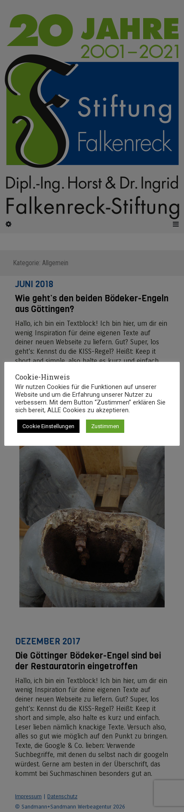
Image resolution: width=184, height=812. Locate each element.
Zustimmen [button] (105, 426)
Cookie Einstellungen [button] (48, 426)
